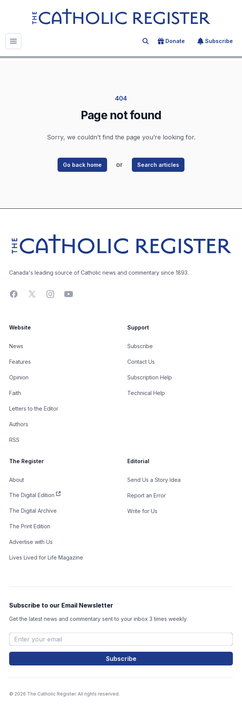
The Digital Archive (33, 510)
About (16, 480)
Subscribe (215, 41)
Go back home (82, 165)
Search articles (158, 165)
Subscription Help (149, 377)
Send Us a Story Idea (154, 480)
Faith (15, 393)
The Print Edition (29, 526)
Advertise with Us (31, 542)
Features (20, 361)
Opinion (19, 377)
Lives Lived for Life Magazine (46, 557)
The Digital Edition (35, 494)
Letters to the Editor (33, 408)
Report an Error (146, 495)
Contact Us (141, 361)
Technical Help (146, 393)
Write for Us (142, 511)
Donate (171, 41)
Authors (18, 424)
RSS (14, 440)
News (16, 346)
